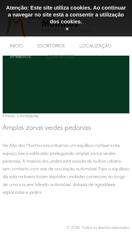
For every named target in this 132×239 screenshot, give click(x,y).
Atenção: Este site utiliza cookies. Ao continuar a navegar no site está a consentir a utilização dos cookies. (66, 14)
